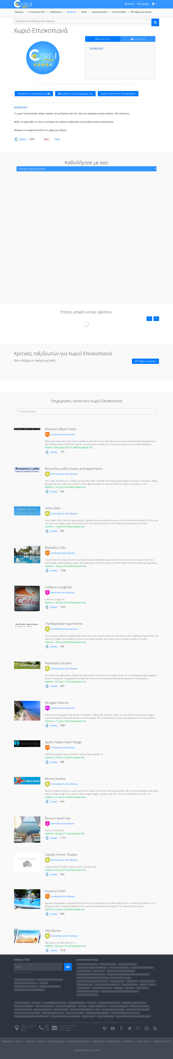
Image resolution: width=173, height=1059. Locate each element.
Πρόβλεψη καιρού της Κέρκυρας (91, 974)
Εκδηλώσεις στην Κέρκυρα (82, 1009)
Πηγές (41, 1041)
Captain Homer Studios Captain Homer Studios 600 (70, 866)
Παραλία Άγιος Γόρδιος (87, 994)
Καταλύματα (102, 38)
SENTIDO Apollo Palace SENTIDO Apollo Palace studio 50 (74, 754)
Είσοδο (129, 4)
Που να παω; (99, 971)
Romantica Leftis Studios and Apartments (73, 469)
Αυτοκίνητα (138, 38)
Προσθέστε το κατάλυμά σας (106, 1041)
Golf (97, 1009)
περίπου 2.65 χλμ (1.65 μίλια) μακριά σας (65, 945)
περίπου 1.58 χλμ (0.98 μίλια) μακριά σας (65, 602)
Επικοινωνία (143, 1041)
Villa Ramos (53, 931)
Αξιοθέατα (73, 12)
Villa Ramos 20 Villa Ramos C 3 (60, 942)
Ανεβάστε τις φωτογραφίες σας (75, 93)
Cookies (29, 1041)
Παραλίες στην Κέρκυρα (49, 986)
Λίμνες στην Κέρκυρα (24, 1006)
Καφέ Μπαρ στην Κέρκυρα (97, 1013)
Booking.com (96, 48)
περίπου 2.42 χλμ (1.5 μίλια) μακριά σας (64, 833)
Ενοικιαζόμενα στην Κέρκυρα (61, 473)
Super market (88, 1016)
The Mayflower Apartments (64, 624)
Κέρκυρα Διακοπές (108, 964)
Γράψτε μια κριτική (141, 12)
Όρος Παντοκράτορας (102, 988)
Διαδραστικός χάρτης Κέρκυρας (120, 971)
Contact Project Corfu (68, 1025)
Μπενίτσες (129, 988)
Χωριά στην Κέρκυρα (118, 1006)
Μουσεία (43, 983)
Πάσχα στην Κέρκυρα (139, 1006)
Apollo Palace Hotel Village (63, 742)
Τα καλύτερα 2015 (38, 12)
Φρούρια (36, 1002)
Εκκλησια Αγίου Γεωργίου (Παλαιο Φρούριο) (119, 991)
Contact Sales (64, 1030)
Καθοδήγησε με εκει (86, 162)
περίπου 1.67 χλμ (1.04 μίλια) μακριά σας (65, 681)
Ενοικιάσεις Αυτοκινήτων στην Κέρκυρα (31, 1016)
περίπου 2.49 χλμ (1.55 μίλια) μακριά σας (65, 869)
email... (18, 966)
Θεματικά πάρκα (61, 1009)
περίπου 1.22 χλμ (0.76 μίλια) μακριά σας (65, 487)
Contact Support (66, 1027)
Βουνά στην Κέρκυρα (44, 1006)
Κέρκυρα (21, 12)
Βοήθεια (129, 1041)
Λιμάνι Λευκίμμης (85, 984)
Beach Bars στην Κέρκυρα (59, 592)
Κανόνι (152, 984)
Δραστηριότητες (101, 12)
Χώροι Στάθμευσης (105, 1016)
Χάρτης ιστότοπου (162, 1041)
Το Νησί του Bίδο (22, 1002)
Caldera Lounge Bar (58, 587)
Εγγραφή (143, 4)
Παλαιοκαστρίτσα (129, 984)
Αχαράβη (118, 988)
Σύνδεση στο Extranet (78, 1041)
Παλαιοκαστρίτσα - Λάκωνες (107, 984)
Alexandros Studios (58, 663)
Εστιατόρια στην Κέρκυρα (59, 708)
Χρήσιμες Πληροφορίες (24, 979)
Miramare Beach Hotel (60, 429)
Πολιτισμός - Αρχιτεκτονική (133, 1002)
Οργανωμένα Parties (42, 1009)
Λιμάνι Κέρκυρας (147, 981)
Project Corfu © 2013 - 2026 (86, 1050)
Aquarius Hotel (55, 891)
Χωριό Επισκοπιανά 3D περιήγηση (118, 93)
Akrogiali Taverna (57, 703)
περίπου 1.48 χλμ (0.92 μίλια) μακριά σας (65, 566)
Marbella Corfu (55, 548)
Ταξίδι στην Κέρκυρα (127, 964)
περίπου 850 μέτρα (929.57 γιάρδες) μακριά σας (69, 447)
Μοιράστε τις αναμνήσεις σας (34, 93)
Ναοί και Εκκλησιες (76, 1002)
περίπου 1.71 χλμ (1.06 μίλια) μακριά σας (65, 721)
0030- (47, 1025)
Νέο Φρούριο (142, 988)
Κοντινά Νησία (121, 12)
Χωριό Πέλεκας (84, 988)
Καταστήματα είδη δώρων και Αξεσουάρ (133, 1016)
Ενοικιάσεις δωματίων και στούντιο (92, 981)
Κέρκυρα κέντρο (117, 981)
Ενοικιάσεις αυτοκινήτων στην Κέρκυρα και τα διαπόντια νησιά (104, 977)
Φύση (86, 12)
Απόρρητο (7, 1041)
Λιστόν (143, 984)
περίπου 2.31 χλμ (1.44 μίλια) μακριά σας (65, 797)
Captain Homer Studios (61, 854)
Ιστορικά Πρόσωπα (23, 1009)
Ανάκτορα (92, 1002)
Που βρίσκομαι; (84, 971)
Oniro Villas (53, 508)
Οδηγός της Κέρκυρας (119, 967)
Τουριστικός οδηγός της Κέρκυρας (92, 967)
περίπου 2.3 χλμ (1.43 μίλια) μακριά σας (64, 757)
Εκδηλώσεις (57, 12)
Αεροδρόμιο (132, 981)
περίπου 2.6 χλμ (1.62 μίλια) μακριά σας (64, 909)
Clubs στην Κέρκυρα (75, 1013)
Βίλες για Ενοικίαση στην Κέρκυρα (29, 990)
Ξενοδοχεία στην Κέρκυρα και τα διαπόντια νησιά (128, 974)
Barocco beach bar (58, 818)
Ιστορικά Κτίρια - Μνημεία (54, 1002)
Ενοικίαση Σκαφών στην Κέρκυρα (125, 1013)
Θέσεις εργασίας (56, 1041)
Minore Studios (55, 779)
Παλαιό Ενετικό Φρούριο (88, 991)
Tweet (57, 139)
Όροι (18, 1041)
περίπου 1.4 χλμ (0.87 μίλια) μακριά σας (64, 526)
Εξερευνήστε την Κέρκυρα (142, 967)
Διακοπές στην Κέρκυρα (87, 964)
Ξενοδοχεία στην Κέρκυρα (60, 434)
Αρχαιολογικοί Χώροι (98, 1006)
